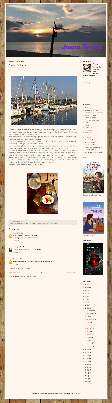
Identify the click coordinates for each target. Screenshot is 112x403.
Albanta (87, 122)
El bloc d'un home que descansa (94, 113)
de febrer (89, 343)
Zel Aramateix (89, 130)
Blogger (77, 393)
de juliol (89, 328)
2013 (86, 361)
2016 (86, 352)
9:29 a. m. (16, 252)
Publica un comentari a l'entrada (20, 268)
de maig (89, 334)
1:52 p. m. (16, 240)
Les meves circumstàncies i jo (93, 147)
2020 (86, 302)
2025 (86, 287)
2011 (86, 367)
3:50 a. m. (16, 264)
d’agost (89, 322)
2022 (86, 296)
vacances (51, 223)
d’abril (89, 337)
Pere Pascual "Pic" (90, 145)
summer (40, 223)
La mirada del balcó (90, 115)
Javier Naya (88, 135)
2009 (86, 373)
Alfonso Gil (88, 137)
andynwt (59, 393)
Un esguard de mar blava (92, 120)
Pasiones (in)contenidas (91, 110)
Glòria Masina (89, 132)
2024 (86, 290)
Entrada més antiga (70, 273)
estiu (27, 223)
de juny (89, 331)
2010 (86, 370)
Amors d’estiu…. (91, 325)
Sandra (15, 259)
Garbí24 (15, 233)
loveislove (34, 223)
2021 (86, 299)
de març (89, 340)
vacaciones (45, 223)
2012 (86, 364)
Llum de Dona (89, 127)
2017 (86, 349)
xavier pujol (17, 247)
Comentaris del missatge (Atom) (26, 276)
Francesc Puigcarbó (90, 142)
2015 (86, 355)
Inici (42, 273)
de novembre (90, 313)
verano (56, 223)
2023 (86, 293)
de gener (89, 346)
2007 (86, 379)
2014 (86, 358)
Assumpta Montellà (90, 149)
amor (24, 223)
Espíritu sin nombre (90, 118)
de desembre (90, 310)
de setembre (90, 319)
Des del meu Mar (90, 140)
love (30, 223)
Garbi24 (87, 125)
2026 (86, 284)
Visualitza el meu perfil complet (92, 78)
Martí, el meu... (89, 108)
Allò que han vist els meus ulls (93, 152)
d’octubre (90, 316)
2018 (86, 308)
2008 (86, 376)
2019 (86, 305)
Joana (97, 64)
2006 (86, 381)
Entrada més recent (14, 273)
